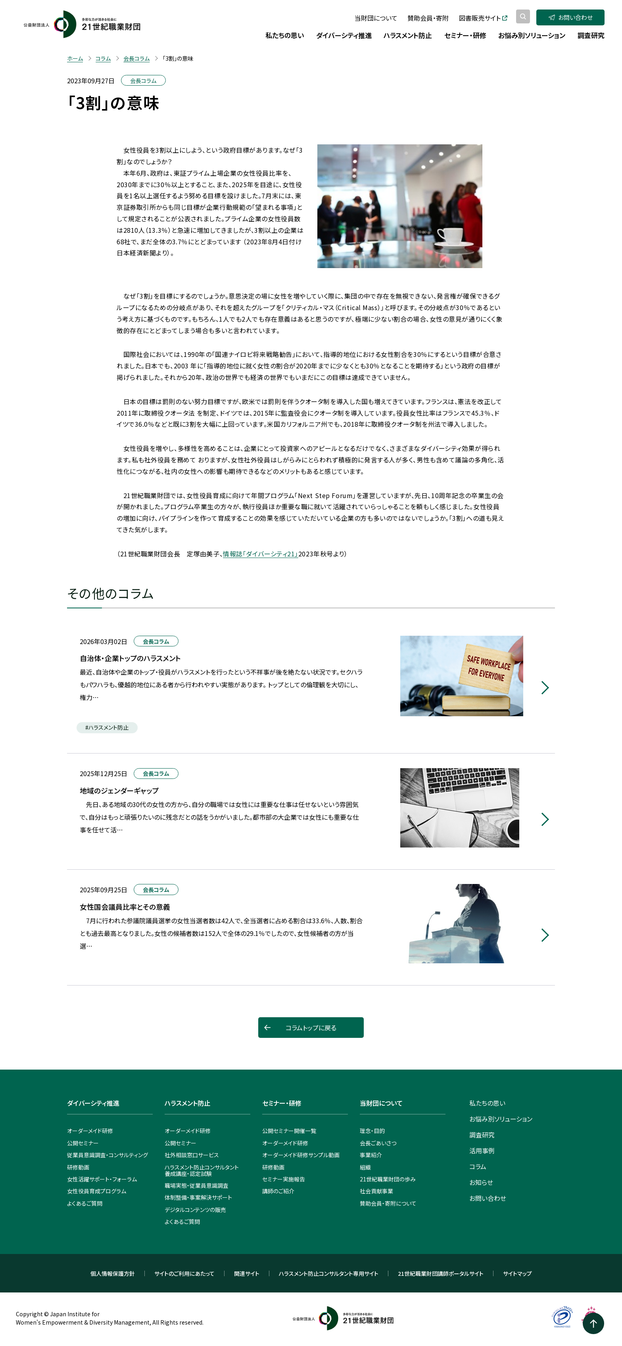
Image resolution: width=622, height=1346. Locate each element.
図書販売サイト (483, 18)
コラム (477, 1166)
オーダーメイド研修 (90, 1131)
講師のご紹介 (278, 1191)
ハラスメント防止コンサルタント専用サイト (328, 1273)
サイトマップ (517, 1273)
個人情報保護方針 (112, 1273)
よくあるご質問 (84, 1203)
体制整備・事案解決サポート (198, 1197)
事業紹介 (371, 1155)
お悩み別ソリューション (500, 1119)
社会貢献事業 (376, 1191)
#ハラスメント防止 (107, 727)
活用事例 (482, 1150)
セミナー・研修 (281, 1103)
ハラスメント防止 (187, 1103)
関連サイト (246, 1273)
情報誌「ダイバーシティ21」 (260, 553)
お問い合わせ (571, 17)
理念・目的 (372, 1131)
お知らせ (481, 1182)
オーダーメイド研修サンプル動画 (301, 1155)
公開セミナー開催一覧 (289, 1131)
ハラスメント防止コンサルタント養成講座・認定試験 (202, 1170)
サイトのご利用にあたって (184, 1273)
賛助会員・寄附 (428, 18)
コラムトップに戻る (311, 1027)
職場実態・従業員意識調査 (196, 1185)
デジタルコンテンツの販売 (195, 1210)
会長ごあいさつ (378, 1143)
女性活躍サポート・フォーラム (102, 1179)
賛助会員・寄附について (388, 1203)
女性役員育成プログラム (96, 1191)
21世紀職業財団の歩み (388, 1179)
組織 (365, 1167)
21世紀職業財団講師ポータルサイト (441, 1273)
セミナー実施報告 (283, 1179)
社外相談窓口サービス (192, 1155)
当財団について (376, 18)
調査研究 (482, 1134)
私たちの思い (487, 1103)
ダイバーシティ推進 (93, 1103)
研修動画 (78, 1167)
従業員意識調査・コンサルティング (107, 1155)
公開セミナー (83, 1143)
